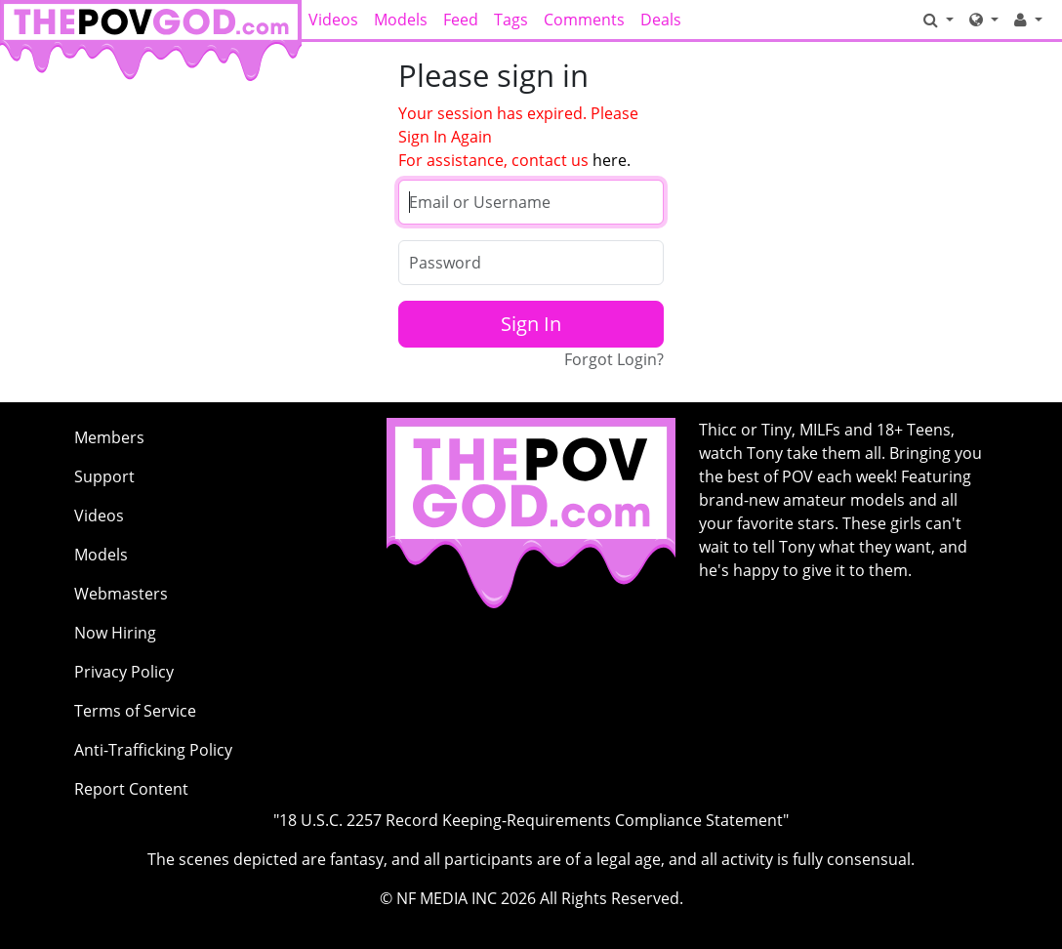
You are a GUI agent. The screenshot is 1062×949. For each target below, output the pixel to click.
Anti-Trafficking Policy (153, 750)
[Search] (938, 19)
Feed (460, 19)
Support (104, 476)
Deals (660, 19)
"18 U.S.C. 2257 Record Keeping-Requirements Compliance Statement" (531, 820)
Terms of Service (135, 711)
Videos (333, 19)
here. (611, 160)
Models (401, 19)
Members (109, 437)
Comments (584, 19)
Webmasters (121, 593)
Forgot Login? (614, 359)
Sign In (531, 323)
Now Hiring (115, 632)
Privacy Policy (124, 671)
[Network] (983, 19)
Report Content (131, 789)
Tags (511, 19)
